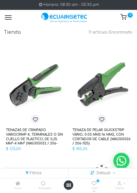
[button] (35, 118)
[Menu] (8, 17)
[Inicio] (17, 184)
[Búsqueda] (43, 184)
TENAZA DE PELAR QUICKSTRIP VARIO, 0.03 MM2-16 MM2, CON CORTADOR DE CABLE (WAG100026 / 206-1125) (101, 136)
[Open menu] (68, 185)
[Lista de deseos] (94, 184)
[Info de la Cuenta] (119, 184)
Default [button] (104, 173)
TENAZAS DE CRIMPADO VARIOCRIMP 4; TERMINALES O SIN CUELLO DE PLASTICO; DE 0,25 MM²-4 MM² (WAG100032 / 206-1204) (34, 136)
